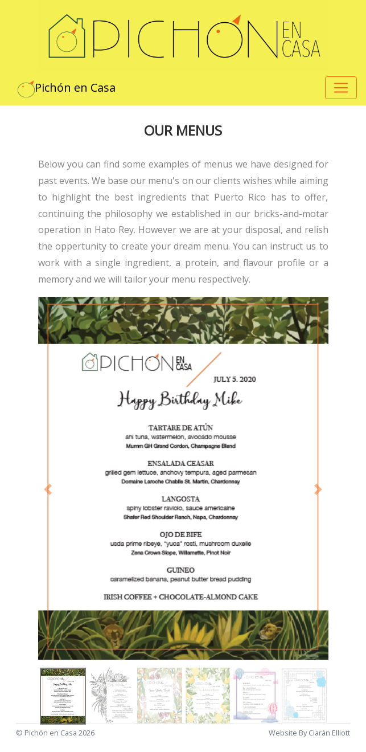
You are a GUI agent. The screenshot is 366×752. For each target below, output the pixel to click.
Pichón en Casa (67, 88)
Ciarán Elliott (329, 733)
